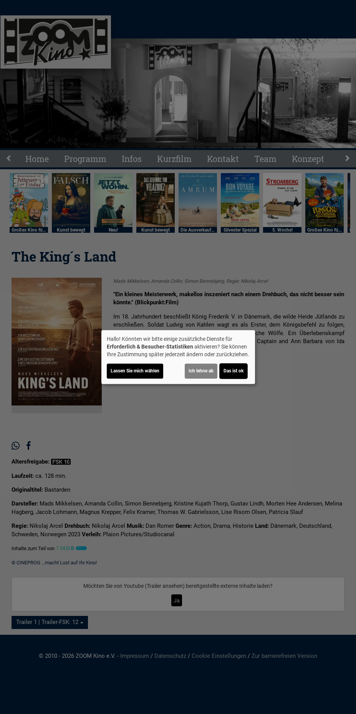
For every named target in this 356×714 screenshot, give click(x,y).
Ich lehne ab (201, 371)
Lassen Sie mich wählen (135, 371)
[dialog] (178, 357)
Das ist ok (233, 371)
